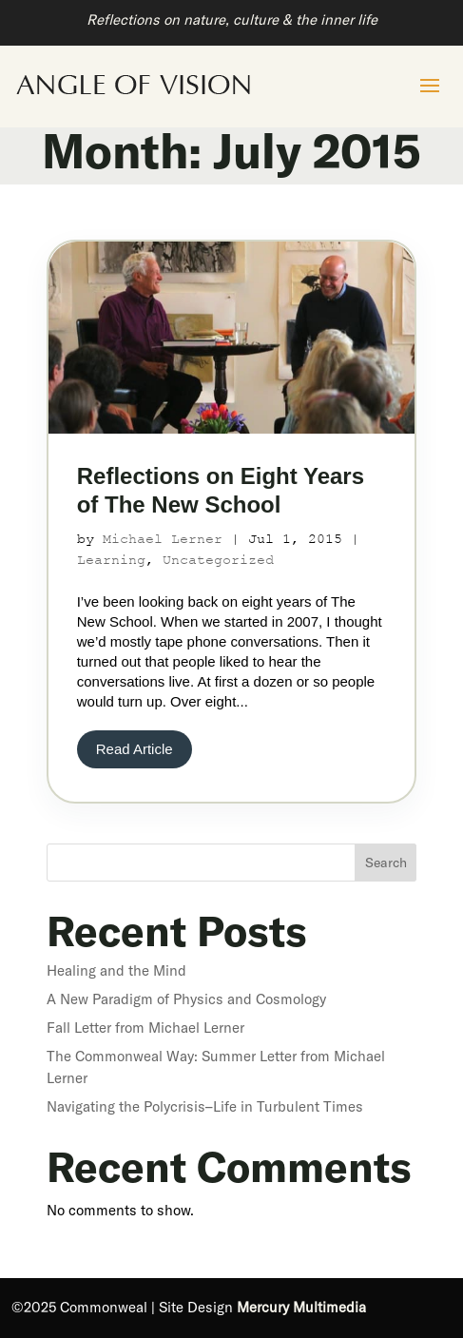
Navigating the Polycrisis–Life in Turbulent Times (205, 1106)
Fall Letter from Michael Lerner (145, 1027)
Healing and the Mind (116, 970)
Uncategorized (218, 560)
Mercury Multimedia (301, 1307)
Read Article (134, 749)
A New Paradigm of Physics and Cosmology (186, 999)
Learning (111, 560)
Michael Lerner (162, 539)
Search (386, 862)
